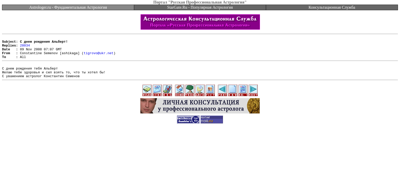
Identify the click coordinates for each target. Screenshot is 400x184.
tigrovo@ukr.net (99, 56)
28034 (25, 47)
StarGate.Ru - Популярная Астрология (200, 7)
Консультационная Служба (332, 7)
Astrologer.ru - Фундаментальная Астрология (68, 7)
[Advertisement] (200, 146)
